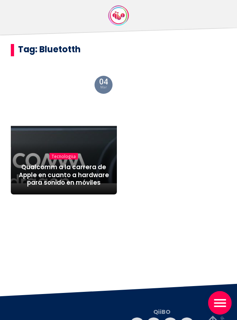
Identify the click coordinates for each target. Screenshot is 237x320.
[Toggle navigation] (220, 303)
